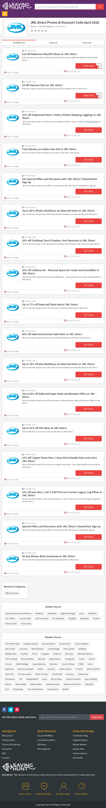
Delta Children (93, 669)
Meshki (65, 689)
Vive (7, 689)
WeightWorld (32, 679)
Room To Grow (41, 674)
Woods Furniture (73, 679)
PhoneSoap (18, 689)
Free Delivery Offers (46, 740)
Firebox (96, 618)
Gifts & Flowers (46, 26)
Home (33, 26)
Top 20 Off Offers (45, 735)
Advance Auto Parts (72, 684)
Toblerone (51, 613)
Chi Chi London (24, 674)
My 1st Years (56, 679)
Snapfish (72, 618)
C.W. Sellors (10, 618)
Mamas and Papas (26, 669)
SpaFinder (84, 618)
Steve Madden (27, 659)
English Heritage (67, 613)
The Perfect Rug (12, 643)
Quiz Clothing (91, 679)
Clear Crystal (11, 623)
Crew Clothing (68, 664)
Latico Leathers (81, 643)
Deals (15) (87, 42)
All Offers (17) (19, 42)
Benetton (9, 669)
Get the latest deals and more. (19, 717)
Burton (8, 684)
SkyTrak (41, 659)
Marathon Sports (84, 653)
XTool (34, 653)
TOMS (81, 664)
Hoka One (89, 684)
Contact (6, 757)
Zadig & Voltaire (30, 643)
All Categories (43, 748)
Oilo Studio (10, 648)
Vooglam (45, 653)
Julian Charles (65, 669)
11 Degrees (70, 659)
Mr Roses (57, 653)
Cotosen (51, 669)
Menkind (39, 613)
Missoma (69, 653)
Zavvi (81, 613)
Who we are (7, 735)
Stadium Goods (53, 684)
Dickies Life (83, 674)
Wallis (40, 669)
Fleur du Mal (68, 648)
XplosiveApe (20, 684)
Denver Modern (48, 643)
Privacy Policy (8, 740)
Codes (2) (53, 42)
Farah (44, 679)
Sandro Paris (65, 643)
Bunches (53, 664)
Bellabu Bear (11, 653)
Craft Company (41, 618)
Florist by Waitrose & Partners (18, 613)
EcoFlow (24, 653)
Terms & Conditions (11, 744)
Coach (81, 659)
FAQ (4, 753)
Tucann (8, 664)
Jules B (91, 659)
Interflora (92, 613)
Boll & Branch (37, 648)
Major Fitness (55, 659)
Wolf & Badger (22, 664)
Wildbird (82, 648)
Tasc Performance (35, 689)
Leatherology (53, 648)
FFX (20, 679)
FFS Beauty (10, 679)
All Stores (41, 744)
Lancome (23, 648)
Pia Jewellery (58, 618)
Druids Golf (57, 674)
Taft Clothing (11, 659)
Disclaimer (7, 748)
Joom (90, 664)
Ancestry (70, 674)
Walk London (36, 684)
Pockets (79, 669)
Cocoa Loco (26, 623)
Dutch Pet (9, 674)
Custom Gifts (25, 618)
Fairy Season (52, 689)
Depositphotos (39, 664)
